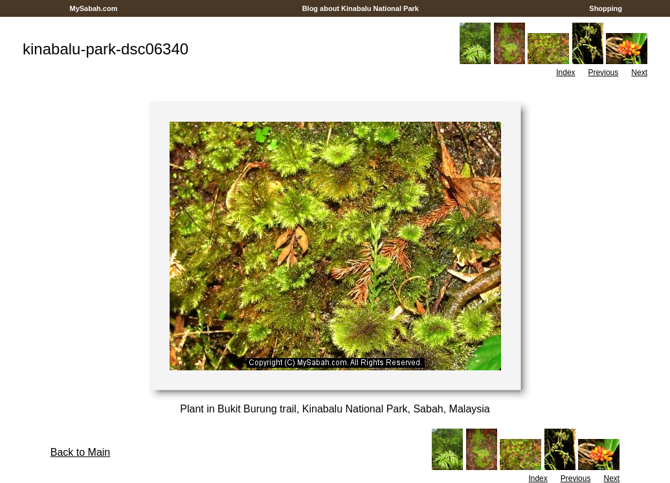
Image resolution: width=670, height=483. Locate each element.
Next (639, 72)
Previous (603, 72)
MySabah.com (93, 8)
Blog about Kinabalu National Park (360, 8)
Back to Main (80, 452)
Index (565, 72)
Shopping (605, 8)
